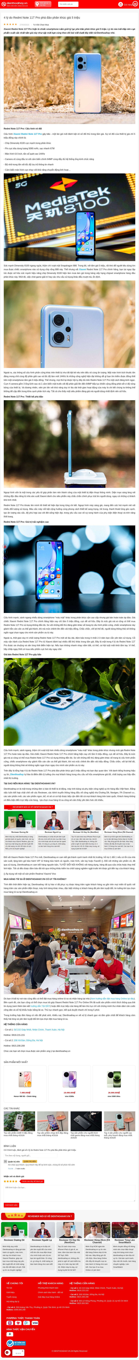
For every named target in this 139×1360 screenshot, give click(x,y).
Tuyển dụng (11, 1297)
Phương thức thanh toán (48, 1288)
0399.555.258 (19, 1310)
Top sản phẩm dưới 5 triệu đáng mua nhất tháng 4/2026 (18, 1134)
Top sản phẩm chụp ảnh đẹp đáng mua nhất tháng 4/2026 (52, 1134)
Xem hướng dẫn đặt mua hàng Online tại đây (112, 999)
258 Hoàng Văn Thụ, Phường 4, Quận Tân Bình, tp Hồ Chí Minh (43, 1307)
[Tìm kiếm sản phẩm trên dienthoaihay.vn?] (68, 4)
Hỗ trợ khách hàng (50, 1283)
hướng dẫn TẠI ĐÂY (40, 1006)
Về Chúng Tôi (14, 1283)
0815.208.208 (83, 1297)
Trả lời (10, 1169)
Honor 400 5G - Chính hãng (25, 1096)
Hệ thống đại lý (12, 1301)
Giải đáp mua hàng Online (49, 1297)
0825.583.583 (83, 1303)
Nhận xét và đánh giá (14, 1176)
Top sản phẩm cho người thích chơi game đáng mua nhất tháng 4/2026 (85, 1135)
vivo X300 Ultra (114, 1096)
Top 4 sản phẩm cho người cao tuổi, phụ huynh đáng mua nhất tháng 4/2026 (118, 1135)
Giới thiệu (10, 1292)
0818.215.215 (83, 1290)
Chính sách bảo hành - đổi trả (50, 1292)
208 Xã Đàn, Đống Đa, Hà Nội (28, 1040)
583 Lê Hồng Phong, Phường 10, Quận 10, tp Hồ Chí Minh (103, 1301)
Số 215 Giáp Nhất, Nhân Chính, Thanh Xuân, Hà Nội (39, 1030)
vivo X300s (69, 1096)
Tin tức (9, 1288)
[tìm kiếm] (75, 4)
